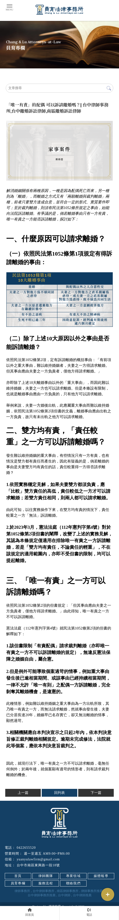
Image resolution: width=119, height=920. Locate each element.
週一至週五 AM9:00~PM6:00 (47, 853)
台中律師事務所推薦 (42, 895)
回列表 (59, 793)
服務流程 (45, 883)
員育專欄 (18, 883)
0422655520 (26, 847)
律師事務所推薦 (92, 891)
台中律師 (64, 895)
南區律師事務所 (67, 891)
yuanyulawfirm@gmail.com (38, 859)
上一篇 (23, 793)
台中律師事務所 (43, 891)
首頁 (18, 876)
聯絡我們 (73, 883)
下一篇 (96, 793)
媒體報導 (101, 876)
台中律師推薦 (82, 895)
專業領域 (73, 876)
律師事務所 (22, 891)
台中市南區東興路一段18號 (38, 865)
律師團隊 (45, 876)
